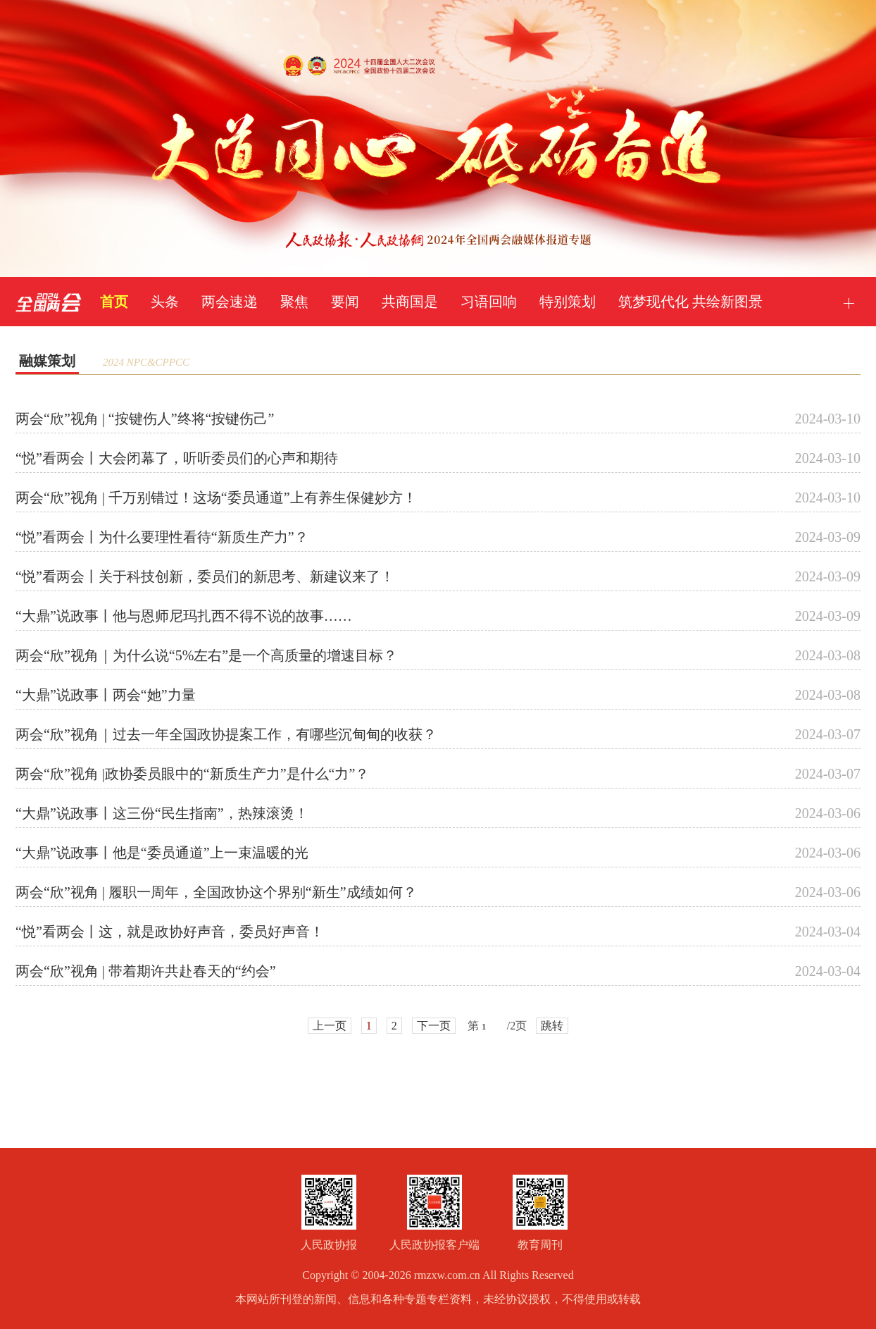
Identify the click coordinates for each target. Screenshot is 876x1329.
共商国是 (410, 301)
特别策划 (567, 301)
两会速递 (229, 301)
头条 (165, 301)
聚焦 (294, 301)
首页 (114, 301)
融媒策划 (47, 361)
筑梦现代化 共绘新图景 (690, 301)
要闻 (345, 301)
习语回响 (489, 301)
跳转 (552, 1026)
